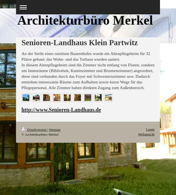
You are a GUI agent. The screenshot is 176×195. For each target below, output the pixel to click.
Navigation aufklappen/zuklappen (88, 7)
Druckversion (34, 130)
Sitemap (55, 130)
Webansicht (146, 134)
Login (150, 129)
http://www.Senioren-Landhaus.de (61, 110)
